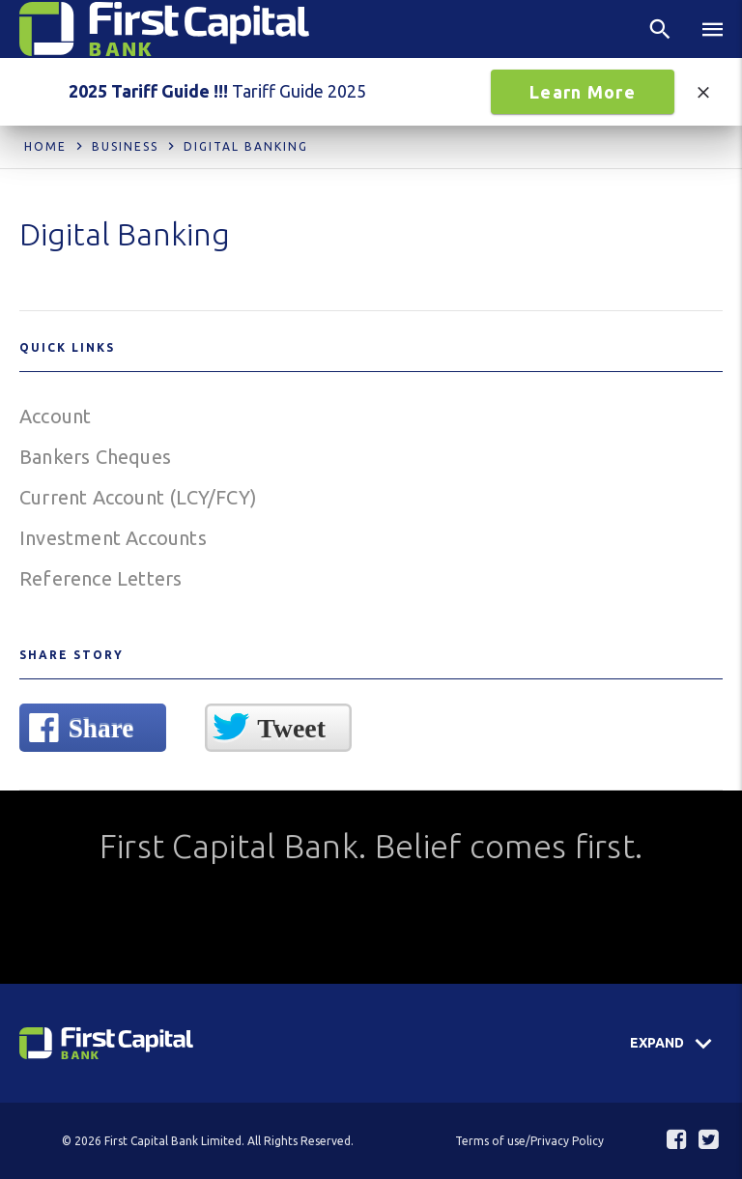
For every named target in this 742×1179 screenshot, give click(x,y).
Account (55, 416)
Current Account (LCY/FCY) (138, 497)
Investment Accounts (113, 538)
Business (125, 146)
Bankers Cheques (95, 457)
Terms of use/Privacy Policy (529, 1141)
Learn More (582, 91)
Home (45, 146)
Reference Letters (100, 578)
